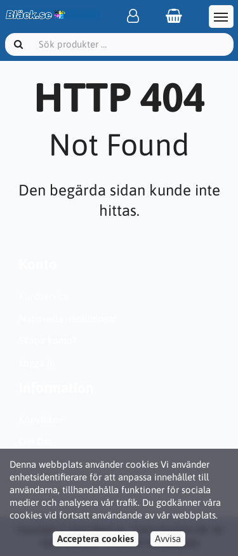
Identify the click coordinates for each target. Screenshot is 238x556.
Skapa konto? (48, 340)
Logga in (37, 362)
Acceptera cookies (95, 538)
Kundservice (44, 296)
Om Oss (35, 441)
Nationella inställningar (67, 318)
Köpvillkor (40, 419)
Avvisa (168, 538)
